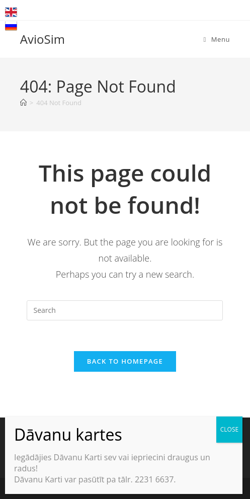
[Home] (23, 102)
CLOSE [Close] (229, 429)
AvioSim (42, 39)
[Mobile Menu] (216, 39)
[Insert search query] (125, 310)
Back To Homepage (125, 361)
